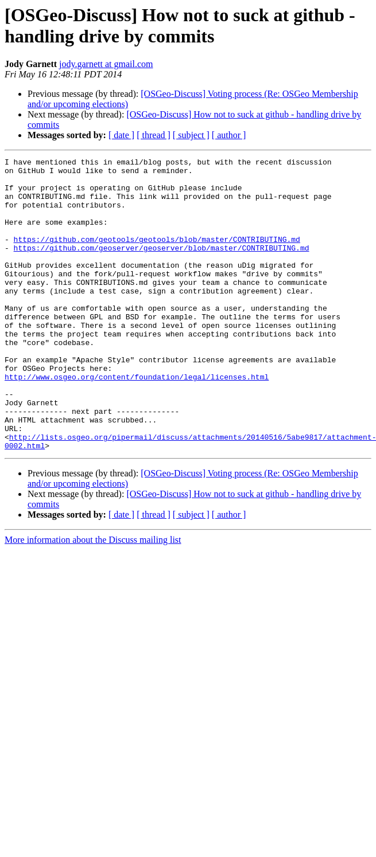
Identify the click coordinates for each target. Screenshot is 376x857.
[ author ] (229, 135)
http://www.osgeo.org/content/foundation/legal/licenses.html (137, 421)
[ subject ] (191, 135)
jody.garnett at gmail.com (106, 64)
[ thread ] (153, 135)
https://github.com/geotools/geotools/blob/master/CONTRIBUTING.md (157, 256)
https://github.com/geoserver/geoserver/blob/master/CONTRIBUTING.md (161, 266)
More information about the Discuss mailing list (93, 598)
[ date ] (121, 135)
